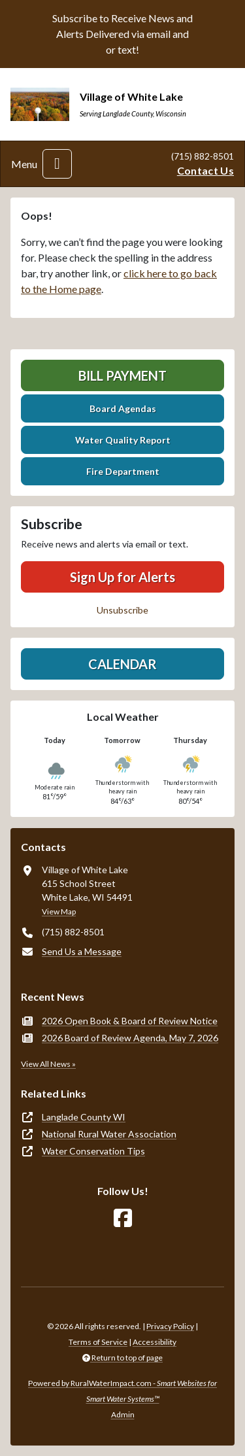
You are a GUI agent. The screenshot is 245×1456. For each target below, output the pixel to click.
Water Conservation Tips (93, 1150)
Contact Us (205, 170)
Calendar (122, 664)
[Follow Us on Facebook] (123, 1218)
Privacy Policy (170, 1326)
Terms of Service (98, 1342)
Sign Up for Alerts (122, 577)
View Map (59, 911)
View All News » (48, 1064)
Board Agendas (123, 408)
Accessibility (154, 1342)
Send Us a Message (82, 951)
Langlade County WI (83, 1116)
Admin (123, 1414)
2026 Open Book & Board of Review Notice (130, 1020)
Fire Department (122, 471)
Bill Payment (122, 375)
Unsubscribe (122, 609)
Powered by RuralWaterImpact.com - (122, 1391)
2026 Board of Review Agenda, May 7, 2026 (130, 1037)
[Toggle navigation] (57, 164)
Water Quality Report (123, 439)
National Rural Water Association (109, 1133)
